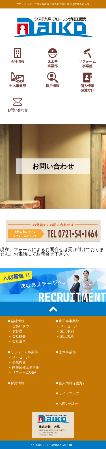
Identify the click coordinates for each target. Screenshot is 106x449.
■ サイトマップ (67, 393)
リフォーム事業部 (87, 57)
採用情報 (52, 79)
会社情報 (17, 57)
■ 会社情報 (16, 321)
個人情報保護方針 (87, 81)
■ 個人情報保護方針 (71, 383)
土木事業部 (17, 79)
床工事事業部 (52, 57)
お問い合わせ (17, 106)
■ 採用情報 (16, 383)
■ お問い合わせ (67, 404)
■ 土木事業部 (66, 352)
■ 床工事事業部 (67, 321)
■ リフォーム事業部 (23, 352)
